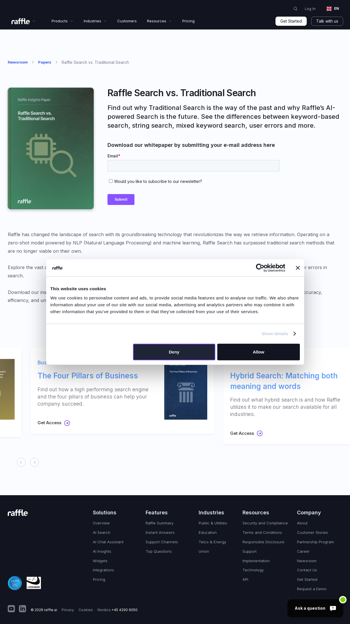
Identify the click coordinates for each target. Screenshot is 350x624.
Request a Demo (311, 589)
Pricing (99, 579)
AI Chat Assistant (108, 542)
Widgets (100, 560)
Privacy (68, 610)
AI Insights (102, 551)
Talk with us (327, 21)
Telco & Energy (212, 542)
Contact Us (307, 570)
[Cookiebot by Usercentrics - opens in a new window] (260, 268)
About (302, 523)
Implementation (256, 560)
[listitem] (113, 390)
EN (332, 8)
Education (208, 532)
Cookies (86, 610)
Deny (174, 351)
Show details (274, 333)
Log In (310, 8)
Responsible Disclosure (263, 542)
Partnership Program (315, 542)
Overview (101, 523)
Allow (258, 351)
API (245, 579)
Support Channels (162, 542)
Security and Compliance (265, 523)
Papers (44, 62)
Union (204, 551)
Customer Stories (312, 532)
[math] (11, 610)
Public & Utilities (213, 523)
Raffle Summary (159, 523)
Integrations (103, 570)
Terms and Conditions (262, 532)
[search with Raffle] (295, 9)
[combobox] (332, 9)
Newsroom (18, 62)
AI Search (101, 532)
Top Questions (159, 551)
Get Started (291, 21)
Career (303, 551)
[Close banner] (298, 268)
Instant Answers (160, 532)
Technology (253, 570)
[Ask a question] (315, 608)
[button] (23, 21)
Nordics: (117, 610)
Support (250, 551)
